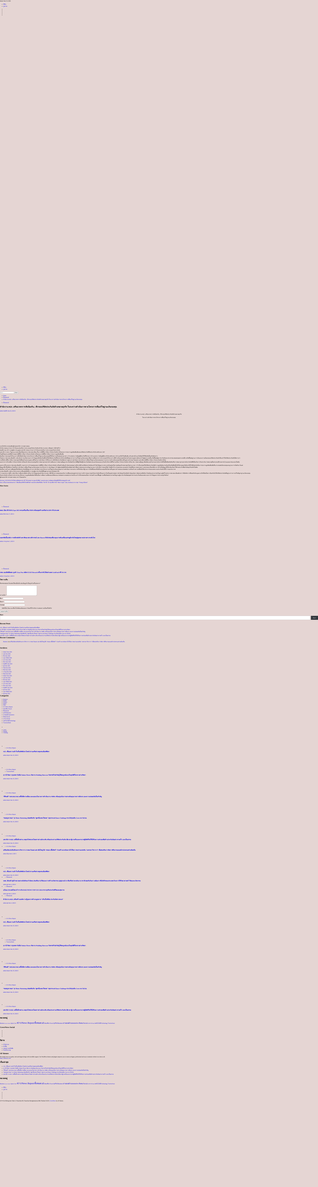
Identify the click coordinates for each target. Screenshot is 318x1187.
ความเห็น (3, 597)
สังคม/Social (6, 718)
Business (5, 643)
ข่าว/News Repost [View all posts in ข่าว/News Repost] (11, 749)
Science (5, 704)
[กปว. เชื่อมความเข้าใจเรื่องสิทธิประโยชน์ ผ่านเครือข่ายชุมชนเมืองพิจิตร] (9, 748)
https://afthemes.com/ (5, 1060)
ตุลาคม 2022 (6, 695)
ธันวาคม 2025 (7, 663)
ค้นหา (1, 616)
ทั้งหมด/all (6, 712)
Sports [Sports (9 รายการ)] (12, 1025)
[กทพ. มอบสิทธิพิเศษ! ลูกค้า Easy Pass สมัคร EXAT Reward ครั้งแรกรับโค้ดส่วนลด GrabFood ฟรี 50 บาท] (9, 565)
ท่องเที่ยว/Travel (7, 710)
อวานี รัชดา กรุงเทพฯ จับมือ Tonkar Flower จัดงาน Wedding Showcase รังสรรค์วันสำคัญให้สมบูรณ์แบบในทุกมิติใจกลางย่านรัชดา (35, 631)
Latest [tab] (4, 731)
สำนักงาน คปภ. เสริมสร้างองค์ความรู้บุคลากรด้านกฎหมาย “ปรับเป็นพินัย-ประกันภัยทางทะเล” (33, 901)
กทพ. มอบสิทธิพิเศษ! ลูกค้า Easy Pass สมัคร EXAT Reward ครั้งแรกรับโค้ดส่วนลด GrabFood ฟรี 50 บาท (33, 572)
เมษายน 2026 (6, 655)
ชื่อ (1, 600)
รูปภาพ (5, 6)
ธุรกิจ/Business (7, 714)
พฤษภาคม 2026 (7, 653)
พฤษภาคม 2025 (7, 677)
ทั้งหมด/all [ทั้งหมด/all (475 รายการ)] (39, 1025)
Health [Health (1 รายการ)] (6, 1025)
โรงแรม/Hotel (7, 724)
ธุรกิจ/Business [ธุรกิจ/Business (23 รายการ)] (58, 1025)
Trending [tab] (5, 734)
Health (5, 702)
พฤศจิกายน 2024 (7, 689)
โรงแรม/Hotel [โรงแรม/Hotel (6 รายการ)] (111, 1025)
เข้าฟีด (5, 1048)
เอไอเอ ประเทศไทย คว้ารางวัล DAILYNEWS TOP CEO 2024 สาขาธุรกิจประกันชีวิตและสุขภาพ (33, 892)
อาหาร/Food (6, 720)
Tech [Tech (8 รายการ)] (15, 1025)
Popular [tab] (5, 733)
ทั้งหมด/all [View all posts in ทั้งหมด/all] (6, 402)
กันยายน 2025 (7, 669)
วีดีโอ (4, 4)
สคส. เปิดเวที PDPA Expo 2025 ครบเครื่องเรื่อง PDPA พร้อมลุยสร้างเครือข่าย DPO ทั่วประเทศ (29, 510)
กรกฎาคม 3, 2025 (8, 541)
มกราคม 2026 (7, 661)
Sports (4, 705)
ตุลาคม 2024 (6, 691)
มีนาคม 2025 (6, 681)
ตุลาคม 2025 (6, 667)
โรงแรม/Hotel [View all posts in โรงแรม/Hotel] (10, 773)
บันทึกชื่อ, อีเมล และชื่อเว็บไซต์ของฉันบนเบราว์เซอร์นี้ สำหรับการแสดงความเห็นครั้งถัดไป (27, 610)
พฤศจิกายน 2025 (7, 665)
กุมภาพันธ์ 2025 (7, 683)
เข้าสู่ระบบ (6, 1046)
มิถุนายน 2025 (7, 675)
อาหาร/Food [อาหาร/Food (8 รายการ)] (91, 1025)
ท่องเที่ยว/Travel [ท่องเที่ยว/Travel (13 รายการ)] (48, 1025)
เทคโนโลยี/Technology (9, 722)
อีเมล (2, 603)
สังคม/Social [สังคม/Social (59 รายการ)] (83, 1025)
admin (1, 411)
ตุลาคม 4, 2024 (11, 886)
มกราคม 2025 (7, 685)
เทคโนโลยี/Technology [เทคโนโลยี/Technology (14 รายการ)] (101, 1025)
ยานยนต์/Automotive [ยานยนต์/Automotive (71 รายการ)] (70, 1025)
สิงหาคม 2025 (7, 671)
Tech (4, 707)
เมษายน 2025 (6, 679)
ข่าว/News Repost (8, 708)
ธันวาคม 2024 (7, 687)
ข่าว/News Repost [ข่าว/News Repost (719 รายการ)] (25, 1025)
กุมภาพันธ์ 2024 (7, 693)
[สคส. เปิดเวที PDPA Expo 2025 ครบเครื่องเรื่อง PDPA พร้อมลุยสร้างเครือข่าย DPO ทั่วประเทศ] (12, 503)
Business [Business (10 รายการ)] (2, 1025)
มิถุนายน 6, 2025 (11, 855)
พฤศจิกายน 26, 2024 (9, 411)
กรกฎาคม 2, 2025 (8, 576)
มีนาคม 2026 (6, 657)
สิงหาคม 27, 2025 (8, 514)
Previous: (35, 480)
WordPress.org (7, 1052)
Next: (44, 482)
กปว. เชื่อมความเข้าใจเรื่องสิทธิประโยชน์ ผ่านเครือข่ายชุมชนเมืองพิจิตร (20, 629)
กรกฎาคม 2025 (7, 673)
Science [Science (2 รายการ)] (8, 1025)
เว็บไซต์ (2, 606)
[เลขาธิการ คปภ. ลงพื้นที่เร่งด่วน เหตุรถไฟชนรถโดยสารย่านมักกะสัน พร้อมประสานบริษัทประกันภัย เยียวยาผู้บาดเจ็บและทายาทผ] (9, 836)
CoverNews (53, 1102)
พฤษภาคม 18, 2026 (12, 757)
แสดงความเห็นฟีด (8, 1050)
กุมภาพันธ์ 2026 (7, 659)
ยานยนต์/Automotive (8, 716)
